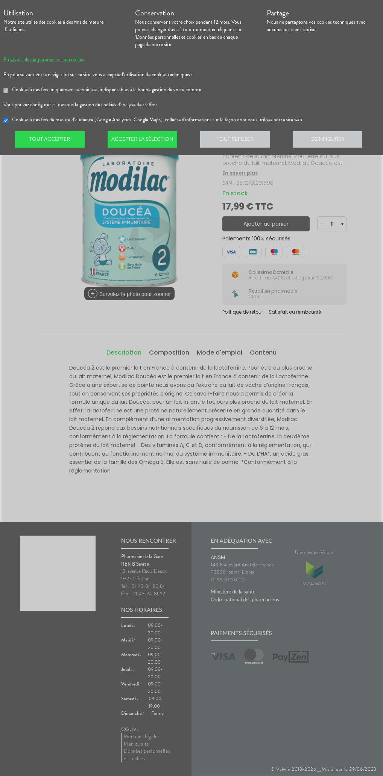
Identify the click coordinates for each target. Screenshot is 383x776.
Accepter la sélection (144, 140)
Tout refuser (238, 140)
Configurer (332, 140)
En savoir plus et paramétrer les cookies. (44, 59)
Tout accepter (50, 140)
